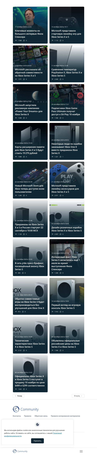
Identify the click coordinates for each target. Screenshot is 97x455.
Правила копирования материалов (65, 416)
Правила (27, 416)
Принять (37, 441)
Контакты (17, 416)
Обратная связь (41, 416)
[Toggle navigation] (81, 451)
